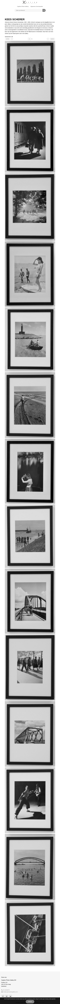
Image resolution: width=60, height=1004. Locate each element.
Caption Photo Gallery (23, 6)
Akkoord (30, 1001)
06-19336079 (6, 990)
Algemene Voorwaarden (36, 6)
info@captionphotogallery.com (10, 992)
